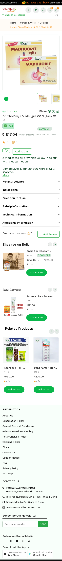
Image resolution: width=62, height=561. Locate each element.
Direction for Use (31, 194)
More (5, 171)
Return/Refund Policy (14, 432)
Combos (45, 23)
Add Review (48, 230)
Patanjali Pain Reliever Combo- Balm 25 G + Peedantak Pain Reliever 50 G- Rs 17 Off (41, 292)
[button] (14, 550)
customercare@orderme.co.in (23, 503)
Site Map (7, 469)
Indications (31, 186)
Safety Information (31, 202)
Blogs (5, 442)
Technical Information (31, 210)
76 (10, 122)
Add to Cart (22, 147)
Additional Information (31, 219)
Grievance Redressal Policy (17, 427)
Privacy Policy (10, 464)
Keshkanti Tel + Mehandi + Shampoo (13, 363)
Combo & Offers (29, 23)
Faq (4, 458)
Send (43, 519)
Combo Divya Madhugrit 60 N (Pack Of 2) (31, 27)
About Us (7, 411)
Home (14, 23)
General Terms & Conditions (18, 421)
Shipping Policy (11, 437)
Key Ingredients (31, 177)
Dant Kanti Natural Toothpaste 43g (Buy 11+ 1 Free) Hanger (45, 363)
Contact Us (9, 448)
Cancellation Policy (13, 416)
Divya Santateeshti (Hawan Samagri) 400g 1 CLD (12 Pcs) (41, 247)
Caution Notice (11, 453)
